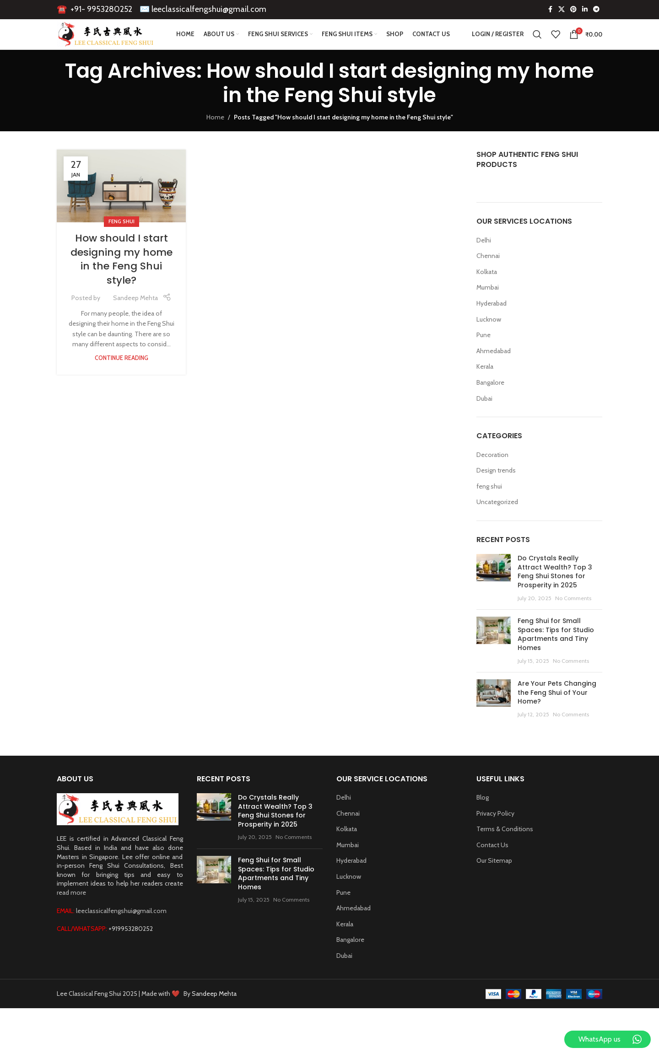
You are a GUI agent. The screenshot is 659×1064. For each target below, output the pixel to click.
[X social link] (561, 11)
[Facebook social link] (550, 11)
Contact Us (492, 866)
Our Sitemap (494, 881)
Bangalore (490, 403)
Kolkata (486, 293)
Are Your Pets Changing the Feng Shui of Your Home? (557, 713)
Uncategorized (497, 523)
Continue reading (121, 379)
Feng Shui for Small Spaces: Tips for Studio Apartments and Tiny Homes (556, 655)
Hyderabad (491, 324)
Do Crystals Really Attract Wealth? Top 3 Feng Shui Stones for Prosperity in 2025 (555, 593)
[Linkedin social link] (584, 11)
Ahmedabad (493, 372)
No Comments (573, 619)
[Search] (537, 47)
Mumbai (487, 308)
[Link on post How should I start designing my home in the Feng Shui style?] (121, 207)
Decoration (492, 475)
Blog (482, 818)
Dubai (484, 419)
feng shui (121, 242)
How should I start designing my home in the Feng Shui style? (121, 280)
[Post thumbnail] (493, 599)
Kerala (484, 387)
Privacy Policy (495, 834)
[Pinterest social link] (573, 11)
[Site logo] (122, 46)
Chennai (488, 277)
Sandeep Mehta (135, 319)
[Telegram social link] (596, 11)
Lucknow (488, 340)
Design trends (496, 491)
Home (215, 138)
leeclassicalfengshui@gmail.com (208, 11)
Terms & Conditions (504, 850)
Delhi (483, 261)
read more (71, 913)
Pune (483, 356)
